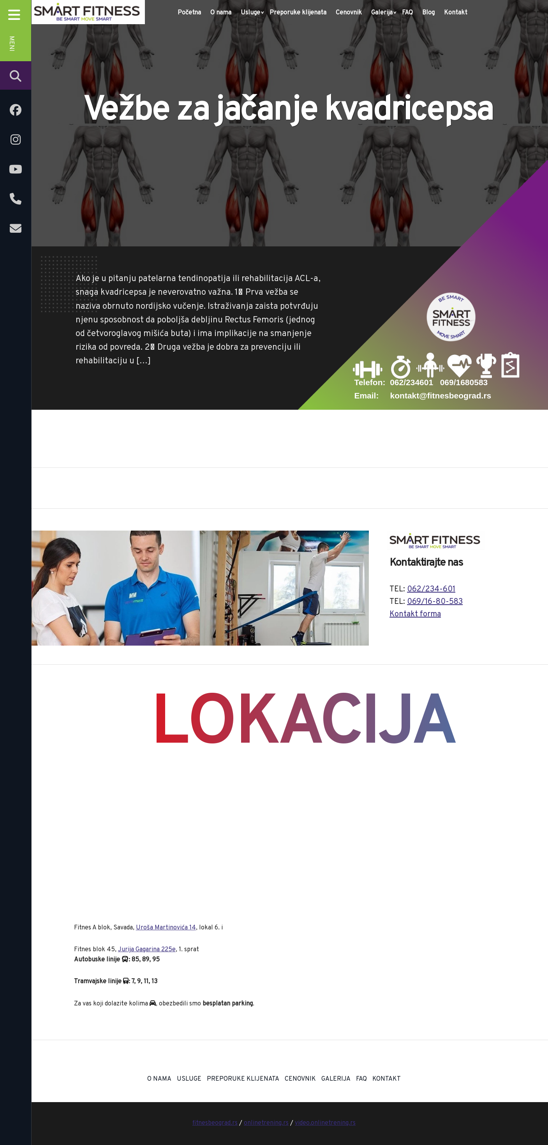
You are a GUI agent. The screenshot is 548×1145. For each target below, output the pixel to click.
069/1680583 (464, 382)
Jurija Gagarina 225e (147, 950)
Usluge (250, 13)
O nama (220, 13)
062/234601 (411, 382)
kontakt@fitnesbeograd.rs (441, 395)
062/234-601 (431, 589)
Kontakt (455, 13)
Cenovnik (349, 13)
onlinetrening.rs (266, 1123)
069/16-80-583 (435, 602)
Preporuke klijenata (298, 13)
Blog (428, 13)
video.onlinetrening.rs (325, 1123)
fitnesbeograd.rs (215, 1123)
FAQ (407, 13)
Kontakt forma (415, 614)
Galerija (382, 13)
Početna (189, 13)
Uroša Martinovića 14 (166, 928)
